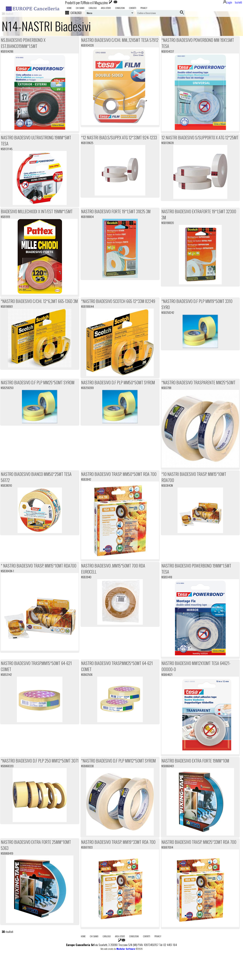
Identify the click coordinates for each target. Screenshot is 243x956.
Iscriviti (238, 2)
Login (227, 2)
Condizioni (120, 8)
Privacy (143, 8)
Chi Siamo (80, 8)
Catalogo (93, 8)
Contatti (132, 8)
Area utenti (106, 8)
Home (69, 8)
